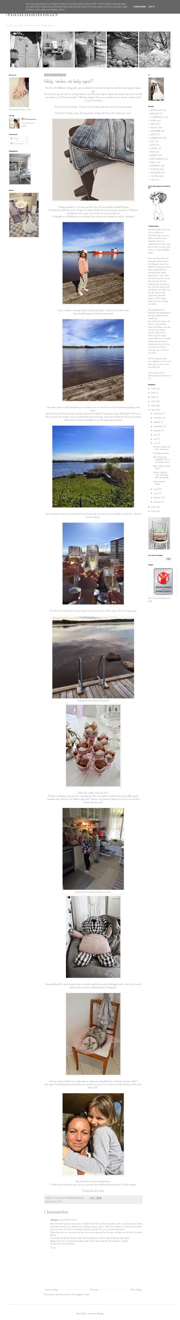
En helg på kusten (161, 453)
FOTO (153, 121)
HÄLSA (154, 128)
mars (156, 493)
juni (156, 439)
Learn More (139, 6)
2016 (153, 406)
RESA (153, 162)
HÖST (153, 135)
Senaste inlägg (51, 1290)
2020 (154, 389)
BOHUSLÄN (156, 110)
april (156, 489)
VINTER (154, 176)
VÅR (59, 1202)
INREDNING (156, 138)
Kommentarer (18, 144)
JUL (152, 142)
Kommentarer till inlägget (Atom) (74, 1295)
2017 (153, 401)
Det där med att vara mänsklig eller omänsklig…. (161, 475)
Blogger (100, 1314)
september (158, 426)
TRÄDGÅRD (156, 173)
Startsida (94, 1290)
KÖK (153, 145)
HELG (54, 1202)
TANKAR (155, 169)
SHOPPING (155, 166)
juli (155, 435)
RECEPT (154, 155)
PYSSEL (154, 149)
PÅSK (153, 152)
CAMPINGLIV (157, 117)
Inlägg (15, 139)
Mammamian (30, 119)
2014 (153, 507)
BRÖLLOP (155, 114)
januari (157, 502)
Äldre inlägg (136, 1290)
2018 (153, 397)
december (158, 414)
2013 (153, 511)
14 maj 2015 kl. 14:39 (67, 1220)
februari (157, 498)
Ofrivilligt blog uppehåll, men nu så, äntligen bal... (162, 459)
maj (156, 443)
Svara (52, 1248)
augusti (157, 431)
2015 (153, 410)
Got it (151, 6)
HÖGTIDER (155, 131)
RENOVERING (157, 159)
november (158, 418)
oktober (157, 422)
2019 (153, 393)
